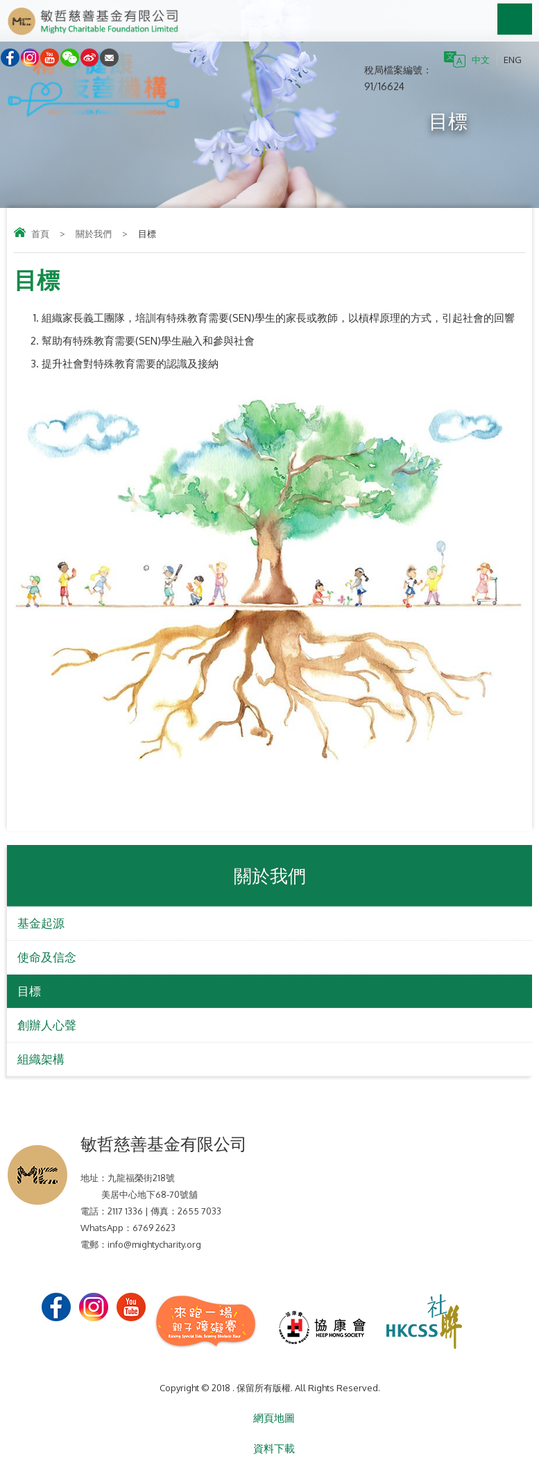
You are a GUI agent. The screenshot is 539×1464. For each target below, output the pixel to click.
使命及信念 (46, 957)
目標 (29, 991)
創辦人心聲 (46, 1025)
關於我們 (94, 233)
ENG (513, 59)
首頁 (40, 233)
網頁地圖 (274, 1417)
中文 (481, 59)
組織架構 (41, 1059)
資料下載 (274, 1448)
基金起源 (41, 923)
